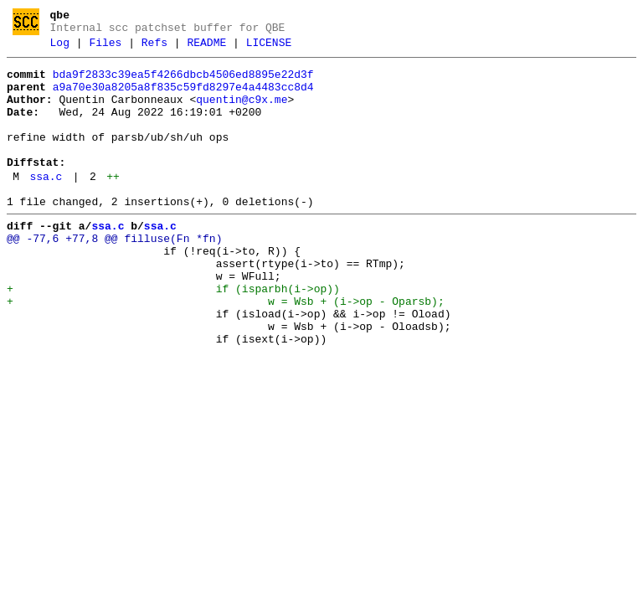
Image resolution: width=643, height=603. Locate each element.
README (206, 47)
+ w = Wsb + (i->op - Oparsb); (226, 349)
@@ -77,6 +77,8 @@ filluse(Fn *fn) (114, 273)
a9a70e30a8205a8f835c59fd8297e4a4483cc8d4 (183, 97)
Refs (154, 47)
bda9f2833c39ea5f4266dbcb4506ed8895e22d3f (183, 82)
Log (59, 47)
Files (105, 47)
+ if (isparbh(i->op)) (173, 334)
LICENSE (269, 47)
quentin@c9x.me (241, 112)
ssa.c (45, 204)
